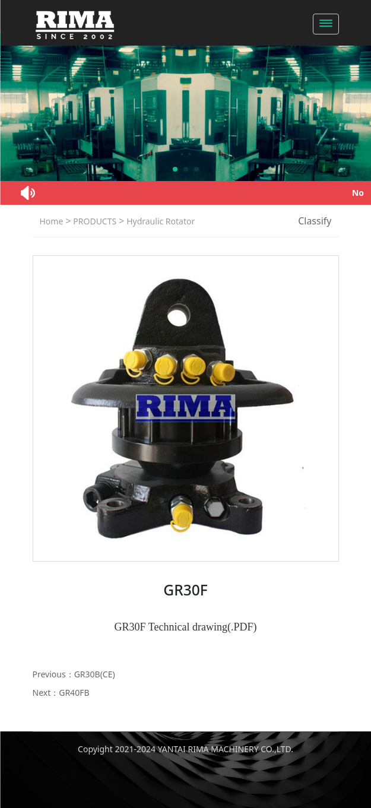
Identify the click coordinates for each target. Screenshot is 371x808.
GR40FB (74, 692)
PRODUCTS (94, 221)
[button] (175, 169)
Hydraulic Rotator (160, 221)
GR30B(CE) (94, 674)
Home (52, 221)
